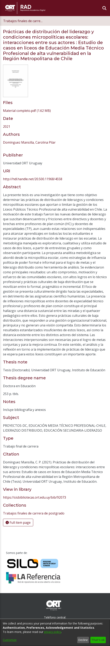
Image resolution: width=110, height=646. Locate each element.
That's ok (98, 640)
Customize (10, 640)
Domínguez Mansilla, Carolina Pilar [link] (29, 142)
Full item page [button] (18, 522)
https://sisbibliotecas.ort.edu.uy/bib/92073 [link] (34, 497)
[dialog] (55, 632)
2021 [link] (6, 126)
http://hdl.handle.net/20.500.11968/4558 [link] (32, 179)
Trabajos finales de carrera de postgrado (23, 21)
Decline (83, 640)
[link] (27, 110)
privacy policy (52, 632)
